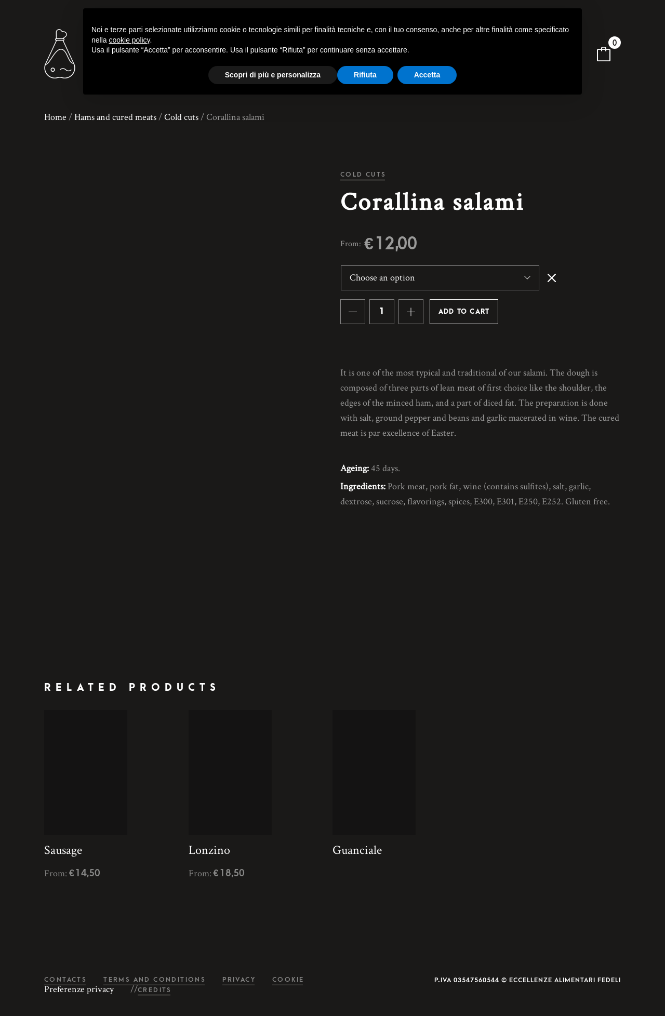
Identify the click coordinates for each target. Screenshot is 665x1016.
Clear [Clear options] (552, 278)
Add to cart (463, 311)
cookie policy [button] (129, 40)
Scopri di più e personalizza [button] (273, 75)
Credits (155, 990)
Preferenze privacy (79, 989)
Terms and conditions (154, 980)
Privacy (239, 980)
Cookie (288, 980)
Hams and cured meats (115, 117)
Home (55, 117)
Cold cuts (181, 117)
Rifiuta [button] (365, 75)
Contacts (65, 980)
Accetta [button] (427, 75)
